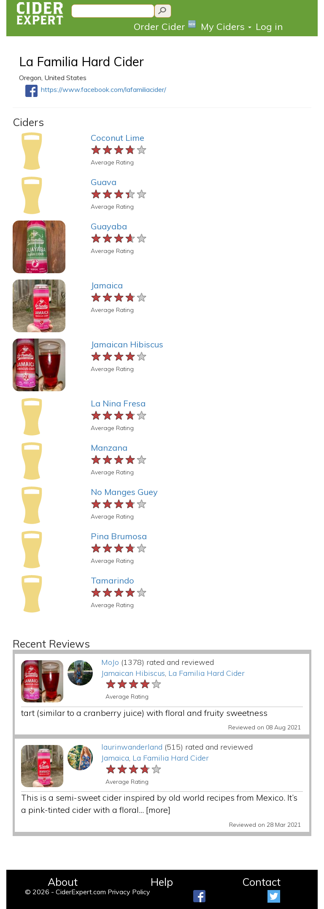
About (63, 881)
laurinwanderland (131, 747)
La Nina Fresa (118, 403)
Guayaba (109, 226)
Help (162, 881)
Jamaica (107, 285)
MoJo (110, 662)
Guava (103, 182)
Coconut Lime (117, 137)
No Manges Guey (124, 492)
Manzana (109, 447)
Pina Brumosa (119, 536)
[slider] (119, 150)
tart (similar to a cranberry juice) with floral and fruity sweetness (144, 712)
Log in (269, 26)
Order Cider (165, 25)
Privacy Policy (129, 891)
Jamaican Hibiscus (127, 344)
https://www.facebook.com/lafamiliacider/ (103, 89)
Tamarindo (112, 580)
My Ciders (226, 26)
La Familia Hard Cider (81, 62)
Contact (261, 881)
